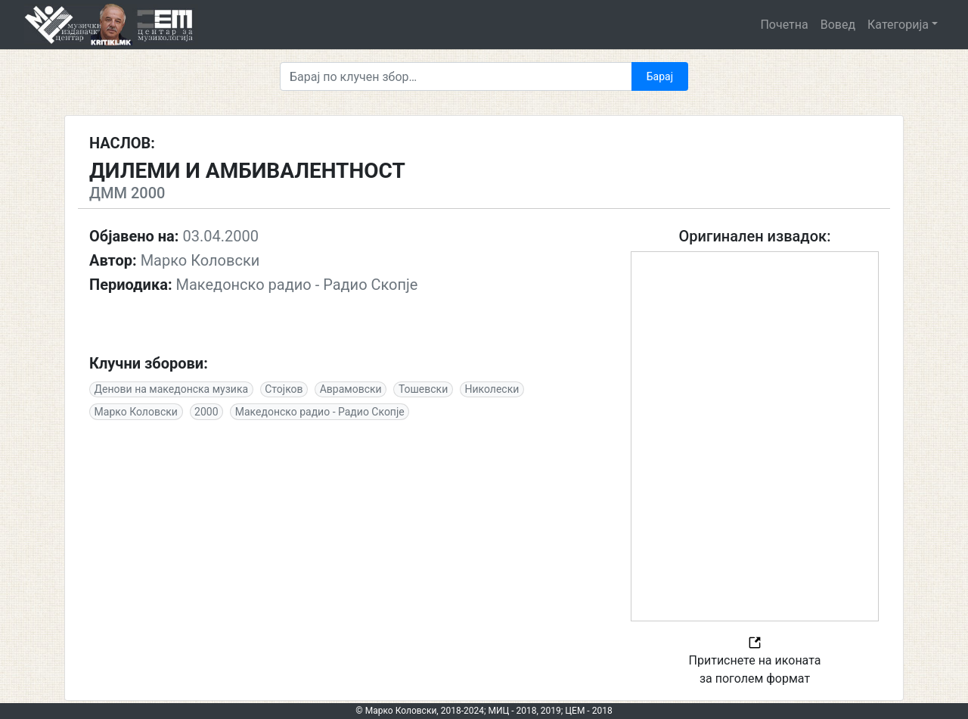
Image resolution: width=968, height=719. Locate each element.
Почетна (784, 24)
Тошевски (423, 389)
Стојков (283, 389)
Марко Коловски (136, 412)
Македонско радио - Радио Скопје (320, 412)
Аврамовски (351, 389)
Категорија (898, 24)
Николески (491, 389)
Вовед (838, 24)
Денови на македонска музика (171, 389)
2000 (206, 412)
